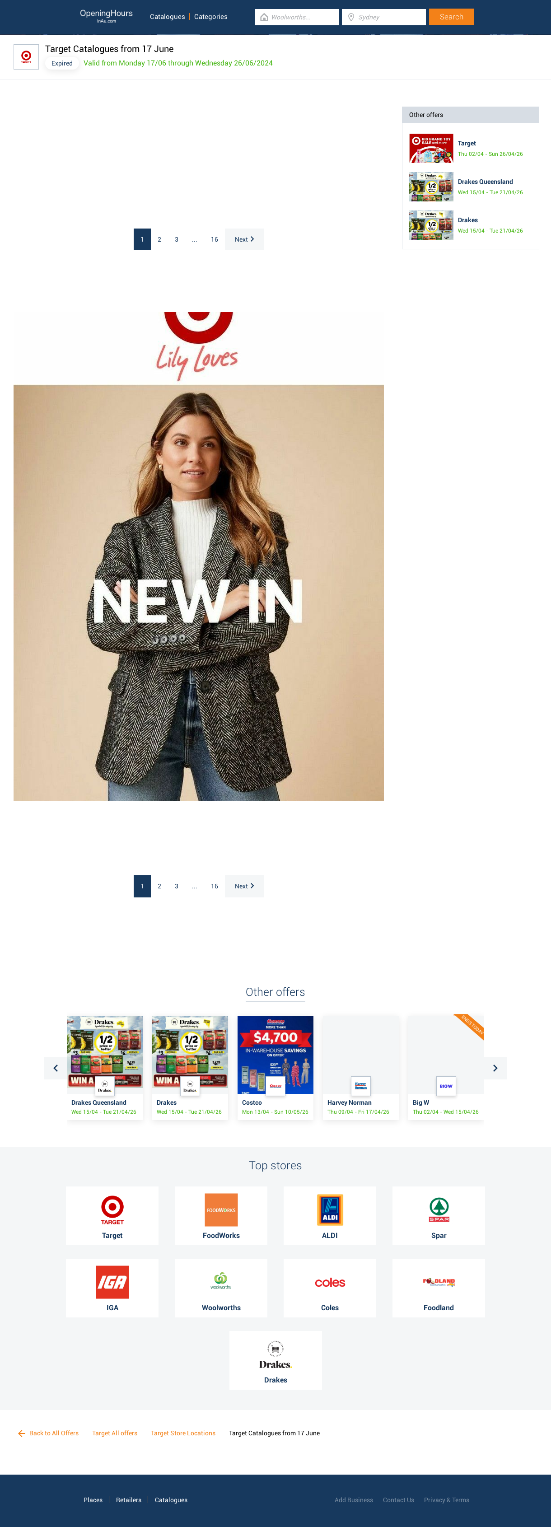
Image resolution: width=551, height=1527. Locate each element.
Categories (211, 17)
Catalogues (167, 17)
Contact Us (398, 1500)
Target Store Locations (183, 1433)
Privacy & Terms (446, 1500)
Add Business (354, 1500)
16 (214, 239)
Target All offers (114, 1433)
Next (244, 239)
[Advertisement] (131, 163)
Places (93, 1500)
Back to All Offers (48, 1433)
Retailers (128, 1500)
